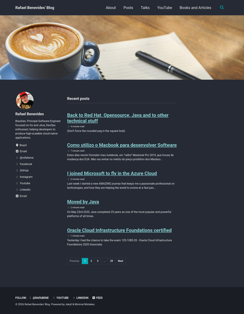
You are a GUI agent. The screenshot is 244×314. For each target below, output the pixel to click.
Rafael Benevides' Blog (34, 8)
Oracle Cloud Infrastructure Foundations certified (119, 233)
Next (120, 264)
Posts (127, 8)
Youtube (61, 298)
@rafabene (39, 298)
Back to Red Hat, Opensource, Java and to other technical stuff (118, 118)
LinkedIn (82, 298)
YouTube (164, 8)
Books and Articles (195, 8)
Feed (99, 298)
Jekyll (69, 304)
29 (111, 264)
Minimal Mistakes (86, 304)
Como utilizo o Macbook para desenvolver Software (122, 146)
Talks (144, 8)
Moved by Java (83, 204)
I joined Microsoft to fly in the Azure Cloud (112, 175)
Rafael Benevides (30, 114)
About (110, 8)
